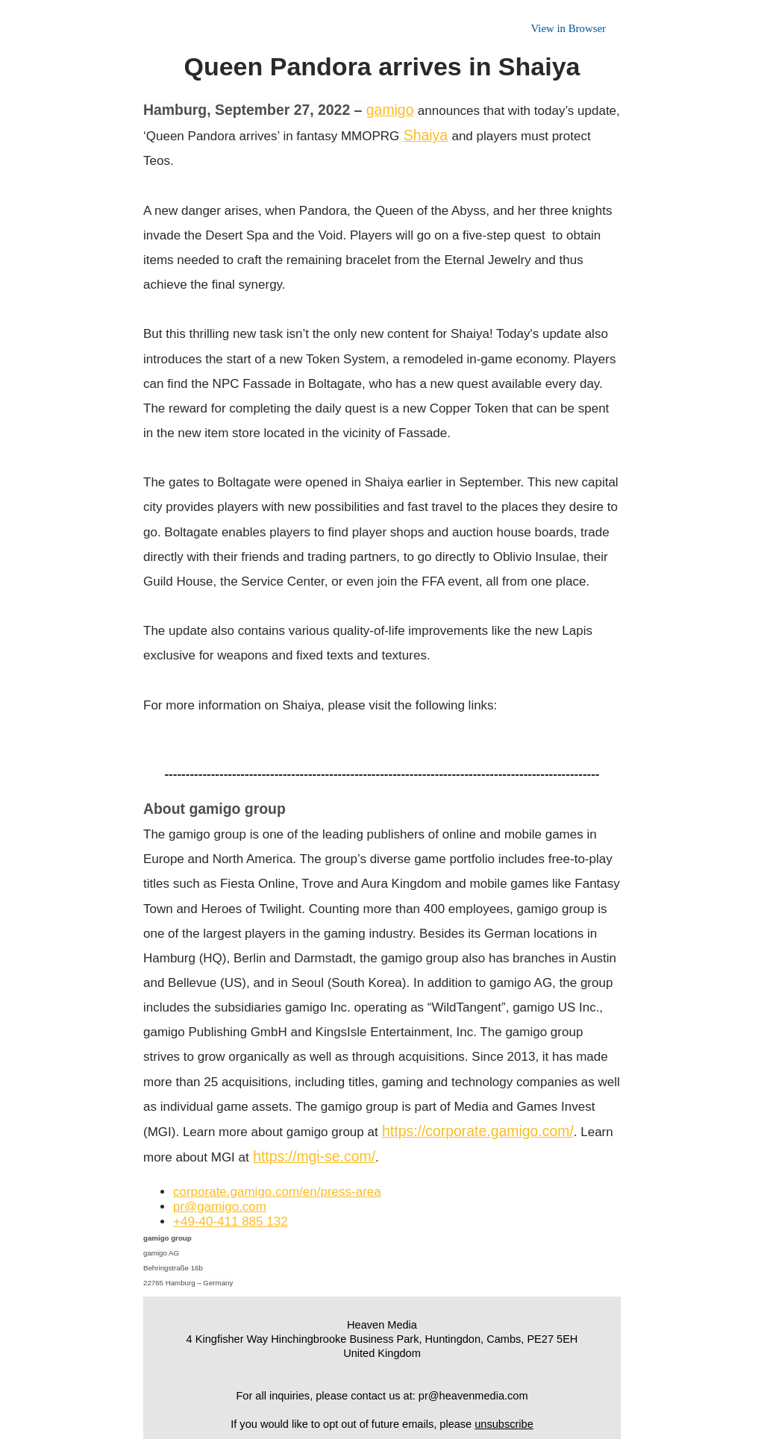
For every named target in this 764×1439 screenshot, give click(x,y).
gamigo (390, 109)
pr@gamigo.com (219, 1207)
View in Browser (568, 28)
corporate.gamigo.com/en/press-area (277, 1192)
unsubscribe (504, 1424)
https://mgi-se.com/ (314, 1156)
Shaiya (426, 135)
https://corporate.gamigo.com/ (478, 1131)
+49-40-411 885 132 (230, 1221)
